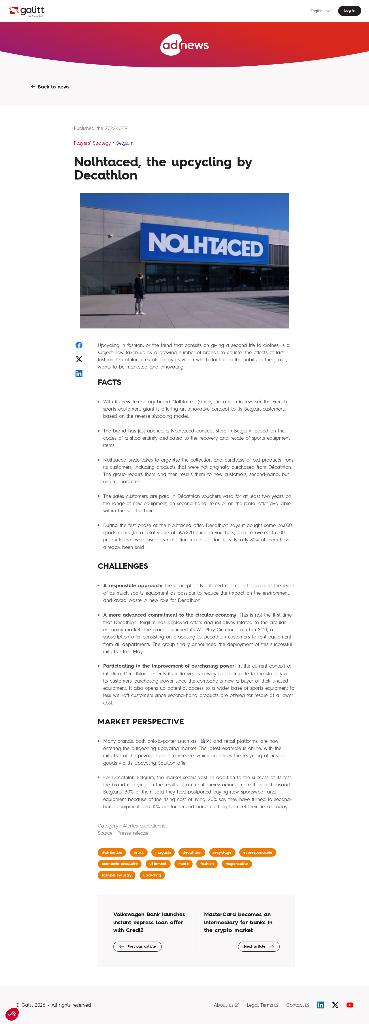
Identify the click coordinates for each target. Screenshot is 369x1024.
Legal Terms (262, 1005)
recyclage (222, 852)
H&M (204, 741)
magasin (163, 852)
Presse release (132, 833)
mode (183, 863)
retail (139, 852)
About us (226, 1005)
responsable (236, 863)
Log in (349, 10)
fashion (207, 863)
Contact (297, 1005)
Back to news (50, 86)
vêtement (158, 863)
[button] (12, 1014)
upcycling (152, 875)
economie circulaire (120, 863)
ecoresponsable (257, 852)
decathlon (192, 852)
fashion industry (117, 875)
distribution (112, 852)
